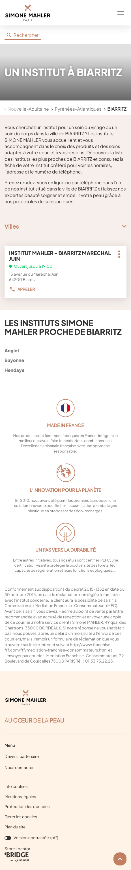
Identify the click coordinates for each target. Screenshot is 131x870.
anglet (64, 350)
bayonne (64, 360)
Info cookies (16, 787)
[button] (120, 12)
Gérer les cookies (21, 816)
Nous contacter (19, 767)
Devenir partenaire (22, 756)
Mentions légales (20, 797)
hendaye (64, 370)
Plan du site (15, 827)
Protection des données (27, 807)
